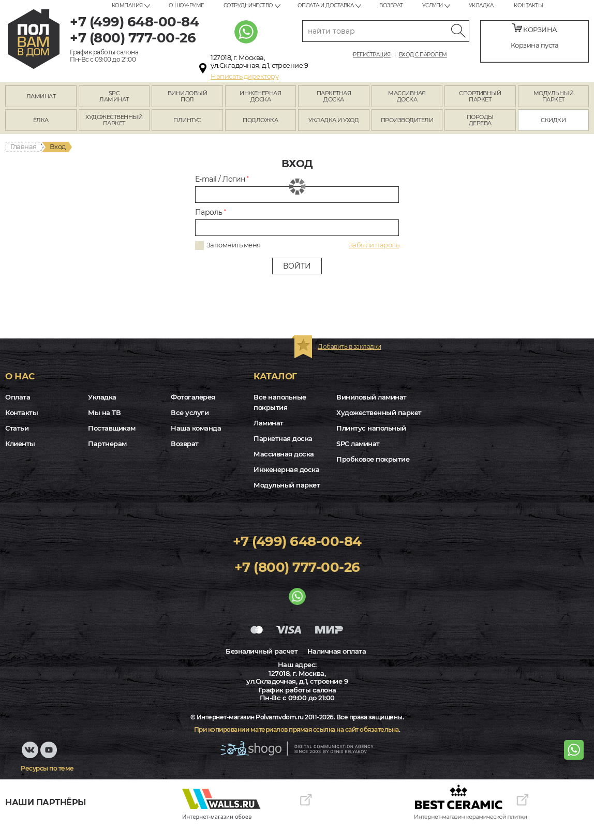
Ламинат (269, 423)
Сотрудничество (248, 5)
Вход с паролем (423, 55)
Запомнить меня (233, 245)
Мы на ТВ (104, 412)
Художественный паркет (379, 412)
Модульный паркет (287, 485)
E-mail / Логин (222, 179)
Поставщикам (112, 428)
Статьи (16, 428)
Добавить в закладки (349, 346)
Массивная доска (284, 454)
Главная (23, 146)
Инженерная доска (286, 469)
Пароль (210, 212)
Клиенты (20, 443)
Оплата (17, 397)
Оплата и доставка (326, 5)
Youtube (50, 755)
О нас (20, 376)
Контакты (528, 5)
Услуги (432, 5)
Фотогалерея (193, 397)
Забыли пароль (374, 245)
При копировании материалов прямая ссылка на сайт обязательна (296, 729)
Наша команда (196, 428)
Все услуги (190, 412)
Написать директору (244, 76)
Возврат (391, 5)
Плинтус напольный (371, 428)
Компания (127, 5)
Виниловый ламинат (371, 397)
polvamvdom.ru (34, 39)
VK (30, 755)
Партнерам (107, 443)
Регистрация (372, 55)
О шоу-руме (186, 5)
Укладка (481, 5)
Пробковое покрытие (372, 459)
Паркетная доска (283, 438)
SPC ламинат (358, 443)
